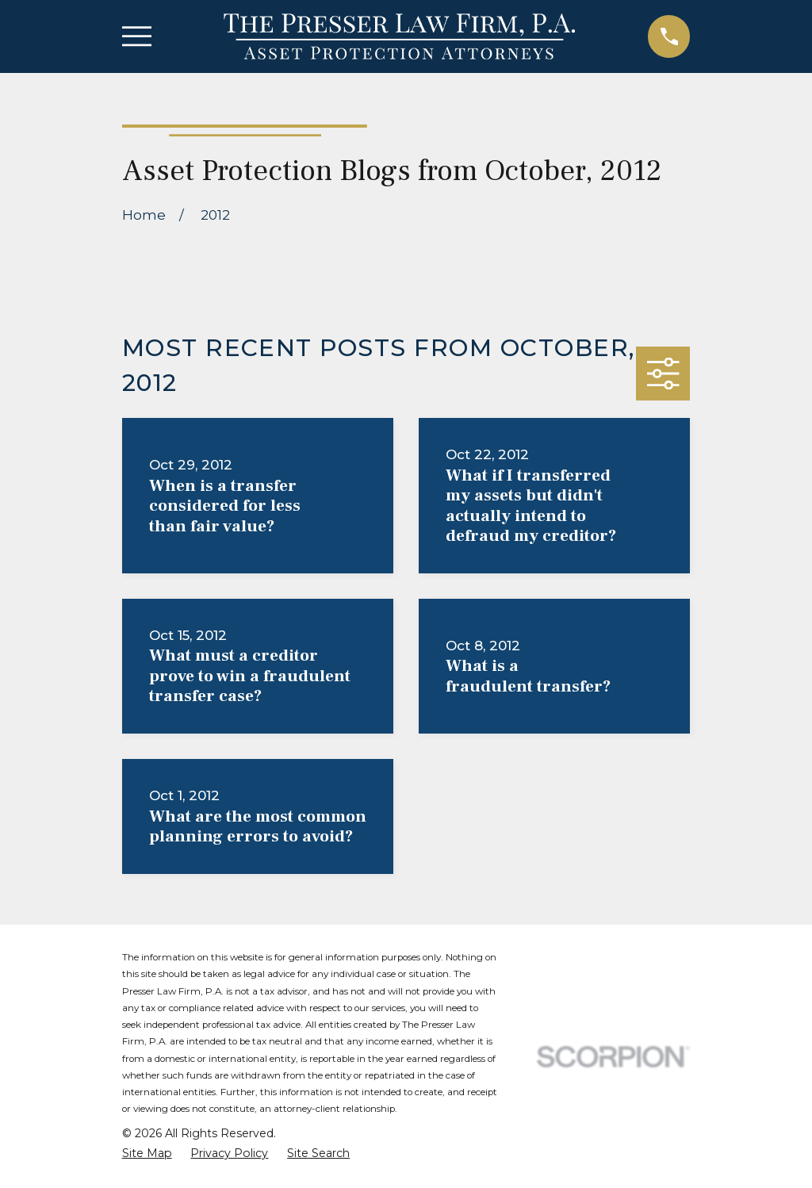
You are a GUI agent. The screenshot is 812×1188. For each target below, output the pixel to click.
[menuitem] (147, 1154)
